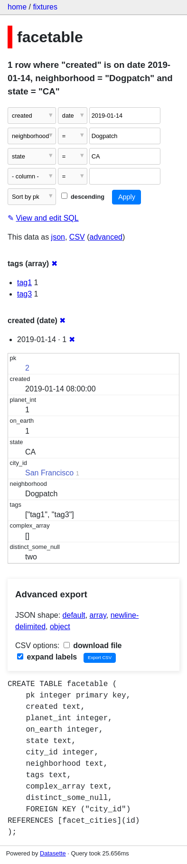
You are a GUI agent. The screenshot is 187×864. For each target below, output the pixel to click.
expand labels (47, 657)
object (60, 626)
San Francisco (49, 473)
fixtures (45, 7)
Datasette (53, 853)
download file (93, 645)
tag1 (24, 283)
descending (82, 196)
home (17, 7)
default (74, 615)
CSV (77, 237)
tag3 (24, 294)
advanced (106, 237)
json (58, 237)
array (98, 615)
